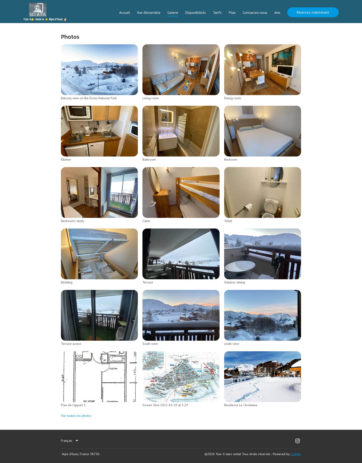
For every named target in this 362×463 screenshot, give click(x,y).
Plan (232, 12)
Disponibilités (195, 12)
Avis (277, 12)
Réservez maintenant (312, 12)
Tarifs (217, 12)
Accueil (124, 12)
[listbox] (70, 441)
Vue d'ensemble (148, 12)
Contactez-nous (255, 12)
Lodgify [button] (296, 454)
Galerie (172, 12)
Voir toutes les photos (76, 416)
